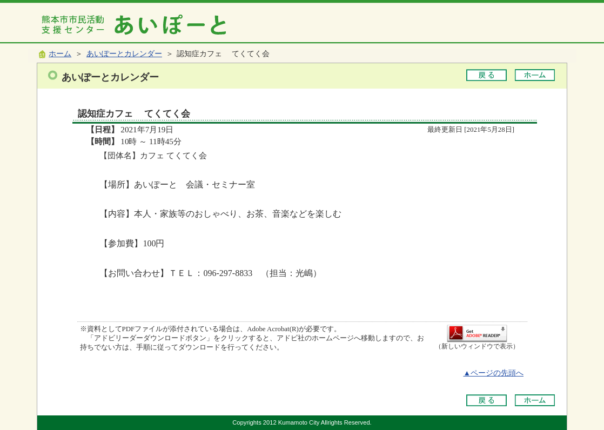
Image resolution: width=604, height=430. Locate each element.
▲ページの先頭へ (493, 373)
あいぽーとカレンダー (124, 54)
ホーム (60, 54)
